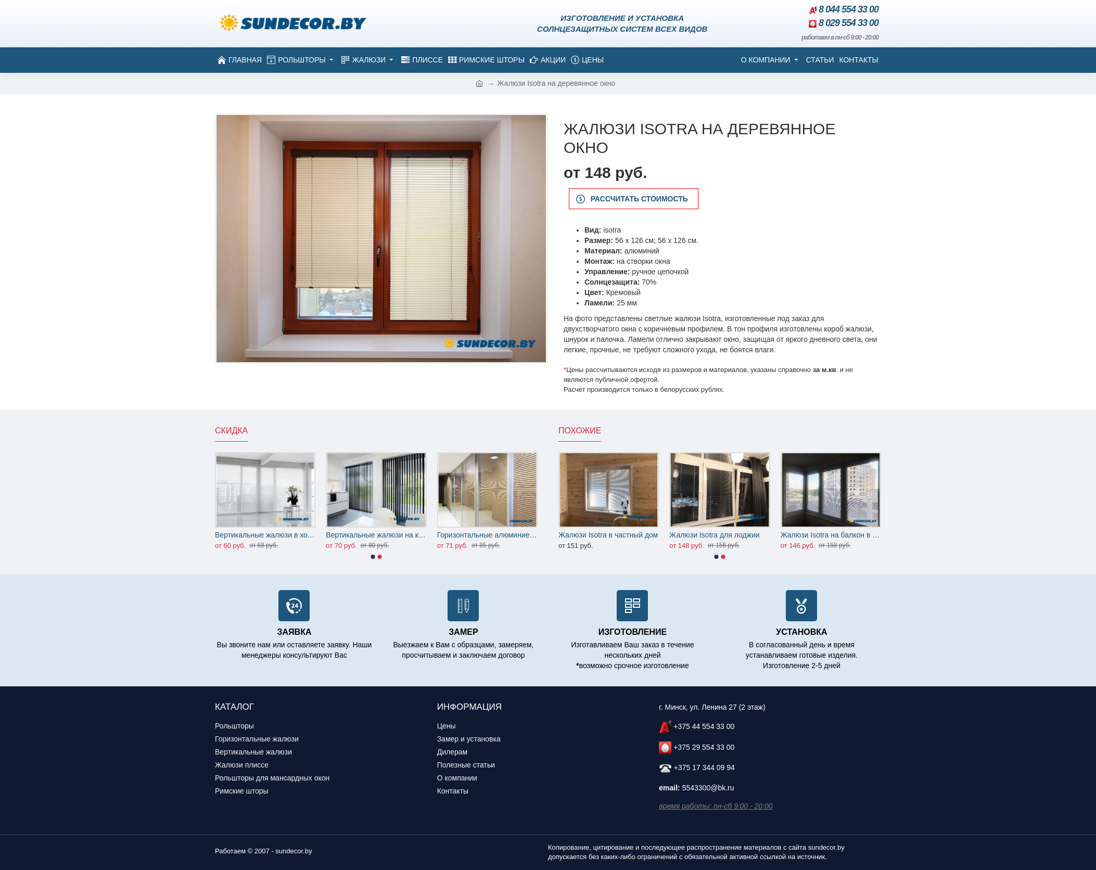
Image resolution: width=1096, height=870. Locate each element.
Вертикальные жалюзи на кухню (376, 535)
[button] (373, 557)
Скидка (231, 430)
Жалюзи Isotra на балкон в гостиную (831, 535)
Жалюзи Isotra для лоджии (714, 535)
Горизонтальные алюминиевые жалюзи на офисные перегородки (487, 535)
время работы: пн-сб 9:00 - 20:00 (715, 806)
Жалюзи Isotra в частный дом (608, 535)
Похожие (579, 430)
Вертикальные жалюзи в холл (265, 535)
